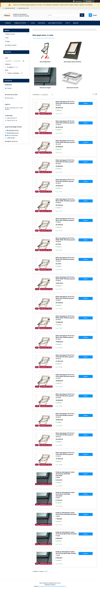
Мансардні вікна (42, 61)
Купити (86, 104)
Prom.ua (58, 584)
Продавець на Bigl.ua (50, 586)
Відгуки (75, 23)
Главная (8, 23)
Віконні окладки (86, 61)
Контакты (41, 23)
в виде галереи (93, 96)
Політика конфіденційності (59, 587)
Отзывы (7, 41)
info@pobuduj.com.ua (12, 133)
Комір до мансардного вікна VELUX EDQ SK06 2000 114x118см (65, 495)
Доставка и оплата (55, 23)
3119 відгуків (78, 1)
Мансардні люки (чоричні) (64, 62)
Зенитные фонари (43, 89)
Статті (67, 23)
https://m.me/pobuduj (12, 135)
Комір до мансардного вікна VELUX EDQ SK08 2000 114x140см (65, 475)
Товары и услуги (20, 23)
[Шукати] (82, 15)
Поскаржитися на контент (45, 587)
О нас (33, 23)
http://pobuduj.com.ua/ (13, 130)
